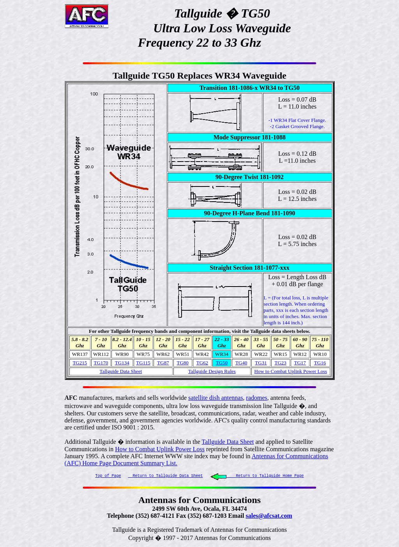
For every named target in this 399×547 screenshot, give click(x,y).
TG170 (101, 363)
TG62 (202, 363)
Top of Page (108, 475)
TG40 (241, 363)
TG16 (320, 363)
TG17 (300, 363)
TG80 (183, 363)
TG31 (261, 363)
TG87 (163, 363)
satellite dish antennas (215, 397)
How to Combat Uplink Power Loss (160, 449)
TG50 (222, 363)
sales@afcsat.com (268, 516)
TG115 (143, 363)
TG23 (280, 363)
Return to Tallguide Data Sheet (165, 475)
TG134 (122, 363)
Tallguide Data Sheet (121, 371)
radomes (256, 397)
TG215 (79, 363)
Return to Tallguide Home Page (257, 475)
